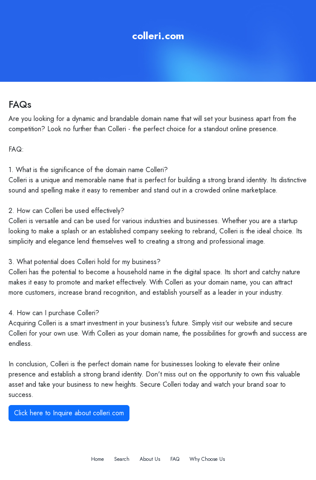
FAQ (174, 459)
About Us (150, 459)
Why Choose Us (207, 459)
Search (121, 459)
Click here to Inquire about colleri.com (69, 413)
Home (97, 459)
